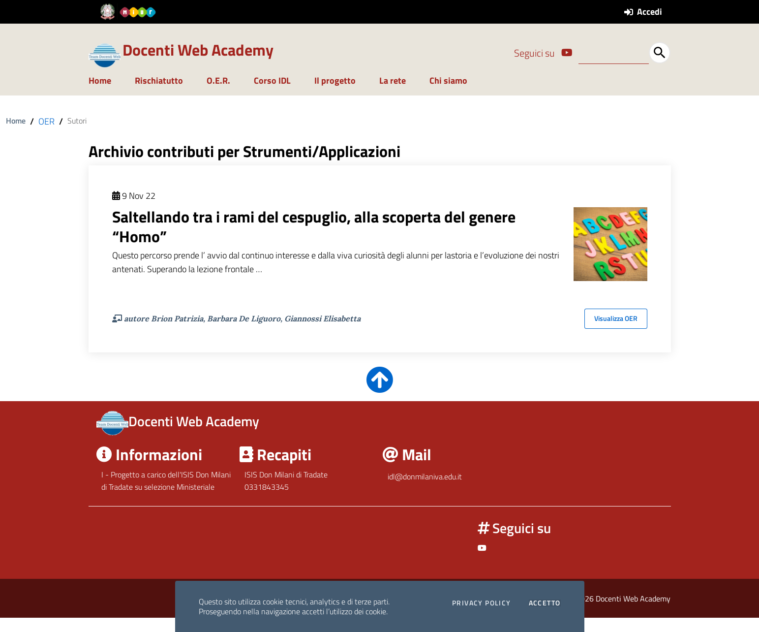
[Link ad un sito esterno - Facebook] (567, 53)
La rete (392, 95)
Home (100, 95)
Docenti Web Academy (197, 50)
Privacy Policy (481, 602)
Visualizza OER (616, 333)
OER (46, 136)
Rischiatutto (159, 95)
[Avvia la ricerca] (659, 52)
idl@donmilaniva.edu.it (425, 491)
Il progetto (335, 95)
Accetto (545, 602)
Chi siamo (448, 95)
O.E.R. (218, 95)
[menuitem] (106, 96)
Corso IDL (272, 95)
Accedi (649, 11)
